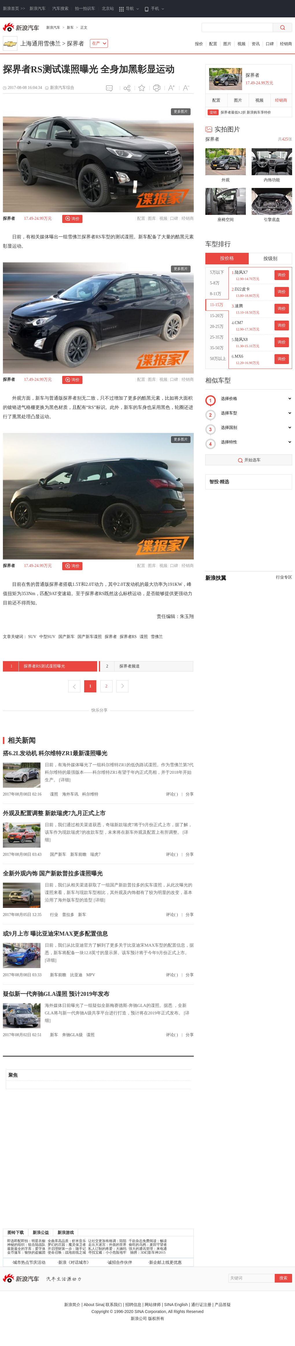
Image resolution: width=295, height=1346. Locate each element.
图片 (227, 44)
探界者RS (128, 636)
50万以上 (218, 358)
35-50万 (217, 348)
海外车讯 (71, 794)
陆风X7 (241, 272)
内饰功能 (272, 180)
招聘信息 (133, 1304)
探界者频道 (120, 666)
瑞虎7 (95, 854)
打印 (156, 88)
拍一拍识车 (85, 8)
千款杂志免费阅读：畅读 (148, 1241)
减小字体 (186, 88)
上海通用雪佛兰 (40, 43)
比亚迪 (77, 975)
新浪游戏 (66, 1232)
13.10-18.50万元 (247, 312)
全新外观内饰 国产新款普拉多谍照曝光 (53, 873)
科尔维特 (90, 794)
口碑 (270, 44)
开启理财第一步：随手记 (67, 1249)
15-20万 (217, 316)
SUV (32, 636)
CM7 (239, 323)
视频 (241, 44)
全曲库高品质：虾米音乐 (67, 1241)
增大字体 (171, 88)
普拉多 (68, 914)
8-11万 (215, 294)
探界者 (75, 43)
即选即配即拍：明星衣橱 (26, 1241)
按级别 (270, 258)
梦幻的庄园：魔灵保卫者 (67, 1245)
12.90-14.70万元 (247, 279)
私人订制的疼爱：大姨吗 (107, 1249)
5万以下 (217, 272)
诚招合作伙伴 (120, 1262)
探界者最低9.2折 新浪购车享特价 (246, 112)
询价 (75, 219)
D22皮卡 (242, 289)
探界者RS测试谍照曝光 (34, 666)
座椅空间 (225, 219)
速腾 (239, 306)
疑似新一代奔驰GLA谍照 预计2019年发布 (56, 994)
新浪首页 (14, 8)
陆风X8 (241, 339)
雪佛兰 (157, 636)
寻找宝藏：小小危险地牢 (107, 1252)
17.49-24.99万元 (38, 218)
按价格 (227, 258)
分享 (127, 88)
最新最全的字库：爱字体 (26, 1249)
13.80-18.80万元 (247, 296)
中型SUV (47, 636)
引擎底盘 (272, 219)
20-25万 (217, 326)
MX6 (239, 356)
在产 (99, 43)
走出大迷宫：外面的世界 (107, 1245)
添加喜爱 (142, 88)
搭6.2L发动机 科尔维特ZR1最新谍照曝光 (55, 753)
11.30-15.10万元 (247, 346)
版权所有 (156, 1318)
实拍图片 (222, 129)
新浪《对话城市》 (74, 1262)
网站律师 (153, 1304)
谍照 (144, 636)
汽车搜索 (60, 8)
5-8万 (215, 283)
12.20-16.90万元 (247, 363)
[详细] (65, 780)
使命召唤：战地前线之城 (67, 1252)
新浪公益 (41, 1232)
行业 (54, 914)
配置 (213, 44)
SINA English (176, 1304)
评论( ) (172, 794)
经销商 (286, 44)
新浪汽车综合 (62, 87)
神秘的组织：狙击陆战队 (26, 1245)
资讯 (256, 44)
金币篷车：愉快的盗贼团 (26, 1252)
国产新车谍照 (90, 636)
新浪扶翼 (215, 578)
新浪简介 (72, 1304)
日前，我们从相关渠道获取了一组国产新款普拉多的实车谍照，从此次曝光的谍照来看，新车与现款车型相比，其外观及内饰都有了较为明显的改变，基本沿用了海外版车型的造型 (118, 892)
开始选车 (252, 460)
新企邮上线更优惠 (165, 1262)
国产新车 (66, 636)
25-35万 (217, 337)
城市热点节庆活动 (29, 1262)
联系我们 (114, 1304)
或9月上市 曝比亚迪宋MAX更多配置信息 (55, 933)
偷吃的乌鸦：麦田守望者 (148, 1245)
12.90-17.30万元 (247, 329)
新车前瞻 (79, 854)
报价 (199, 44)
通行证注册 (201, 1304)
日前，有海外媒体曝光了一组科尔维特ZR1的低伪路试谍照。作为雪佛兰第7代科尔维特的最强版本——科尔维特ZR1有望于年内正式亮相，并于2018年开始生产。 (119, 772)
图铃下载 (16, 1232)
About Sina (94, 1304)
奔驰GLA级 (73, 1035)
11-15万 (216, 305)
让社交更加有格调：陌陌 (107, 1241)
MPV (90, 975)
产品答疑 (223, 1304)
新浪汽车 (38, 8)
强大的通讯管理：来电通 (148, 1249)
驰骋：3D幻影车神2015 (148, 1252)
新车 (70, 27)
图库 (152, 218)
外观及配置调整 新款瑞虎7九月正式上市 (54, 813)
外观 (226, 180)
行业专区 (284, 577)
